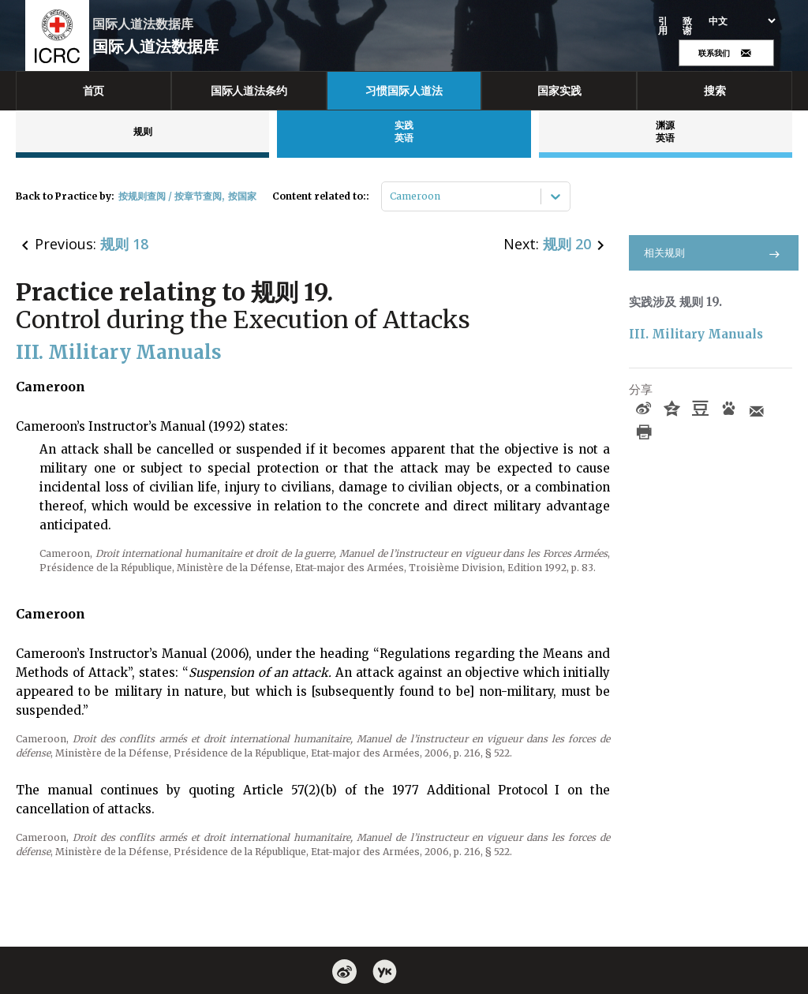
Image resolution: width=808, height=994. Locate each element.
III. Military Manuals (696, 334)
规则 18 (124, 243)
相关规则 (714, 253)
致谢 (688, 26)
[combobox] (391, 196)
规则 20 (567, 243)
